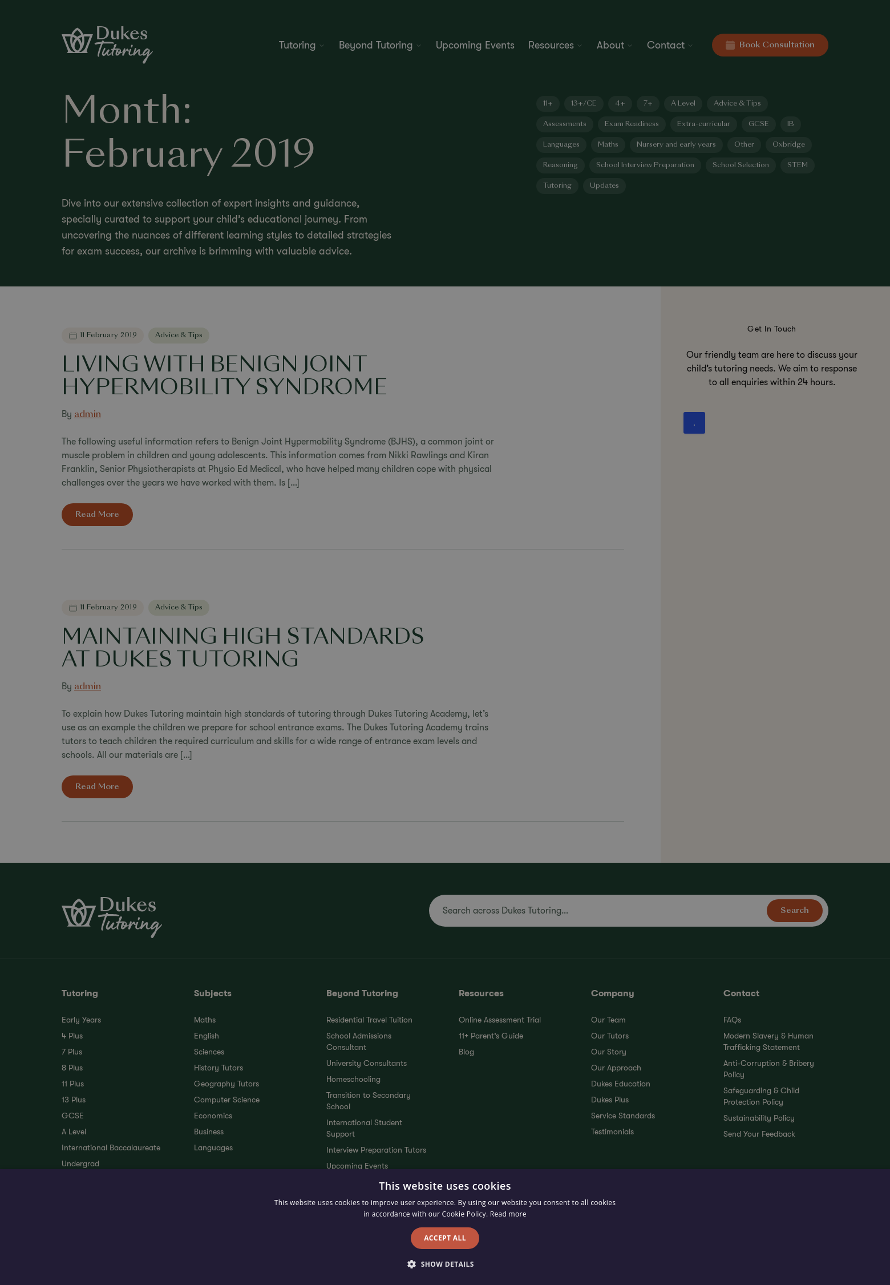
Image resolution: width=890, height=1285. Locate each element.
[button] (445, 1264)
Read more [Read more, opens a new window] (508, 1214)
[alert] (445, 642)
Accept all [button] (445, 1238)
